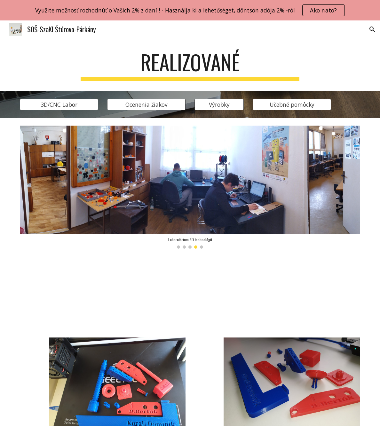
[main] (190, 65)
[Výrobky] (219, 104)
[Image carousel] (190, 187)
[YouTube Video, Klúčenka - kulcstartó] (277, 293)
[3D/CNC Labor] (59, 104)
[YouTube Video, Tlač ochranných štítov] (103, 293)
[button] (372, 29)
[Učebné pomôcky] (292, 104)
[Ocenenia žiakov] (146, 104)
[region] (190, 10)
